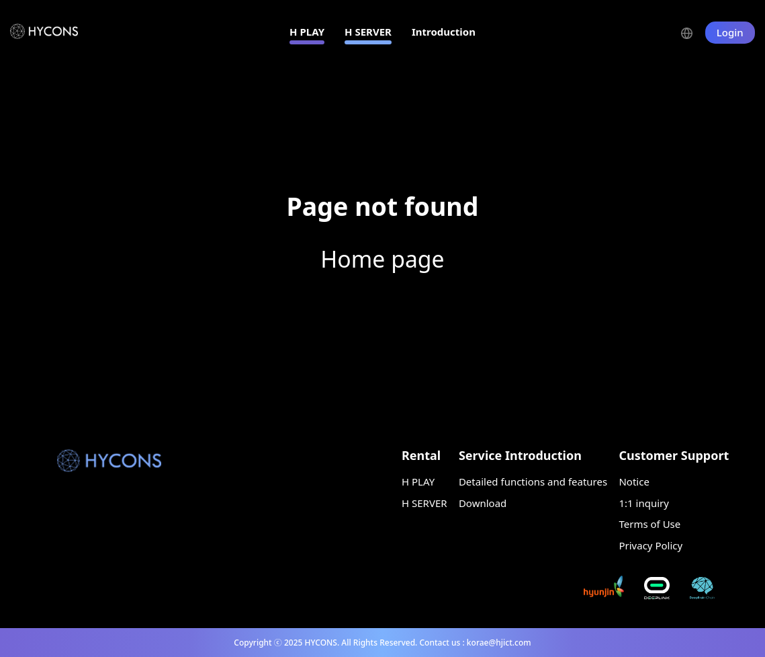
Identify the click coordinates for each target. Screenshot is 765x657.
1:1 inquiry (643, 503)
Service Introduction (520, 455)
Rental (421, 455)
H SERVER (368, 31)
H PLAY (306, 31)
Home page (382, 258)
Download (482, 503)
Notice (634, 481)
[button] (693, 32)
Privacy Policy (650, 545)
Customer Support (674, 455)
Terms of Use (649, 524)
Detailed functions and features (533, 481)
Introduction (444, 31)
